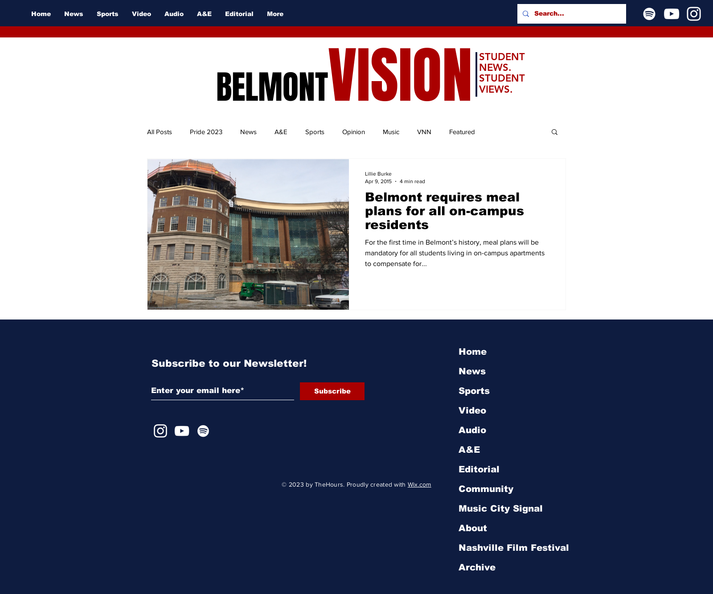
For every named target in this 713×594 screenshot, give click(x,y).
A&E (281, 131)
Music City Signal (501, 508)
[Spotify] (649, 13)
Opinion (353, 131)
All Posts (159, 131)
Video (472, 410)
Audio (472, 430)
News (248, 131)
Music (391, 131)
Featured (462, 131)
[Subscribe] (332, 391)
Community (486, 489)
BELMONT (272, 87)
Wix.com (419, 484)
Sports (314, 131)
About (473, 528)
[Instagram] (693, 13)
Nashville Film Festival (514, 548)
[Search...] (570, 14)
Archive (477, 567)
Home (473, 351)
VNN (424, 131)
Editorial (479, 469)
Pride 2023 (206, 131)
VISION (400, 76)
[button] (554, 132)
